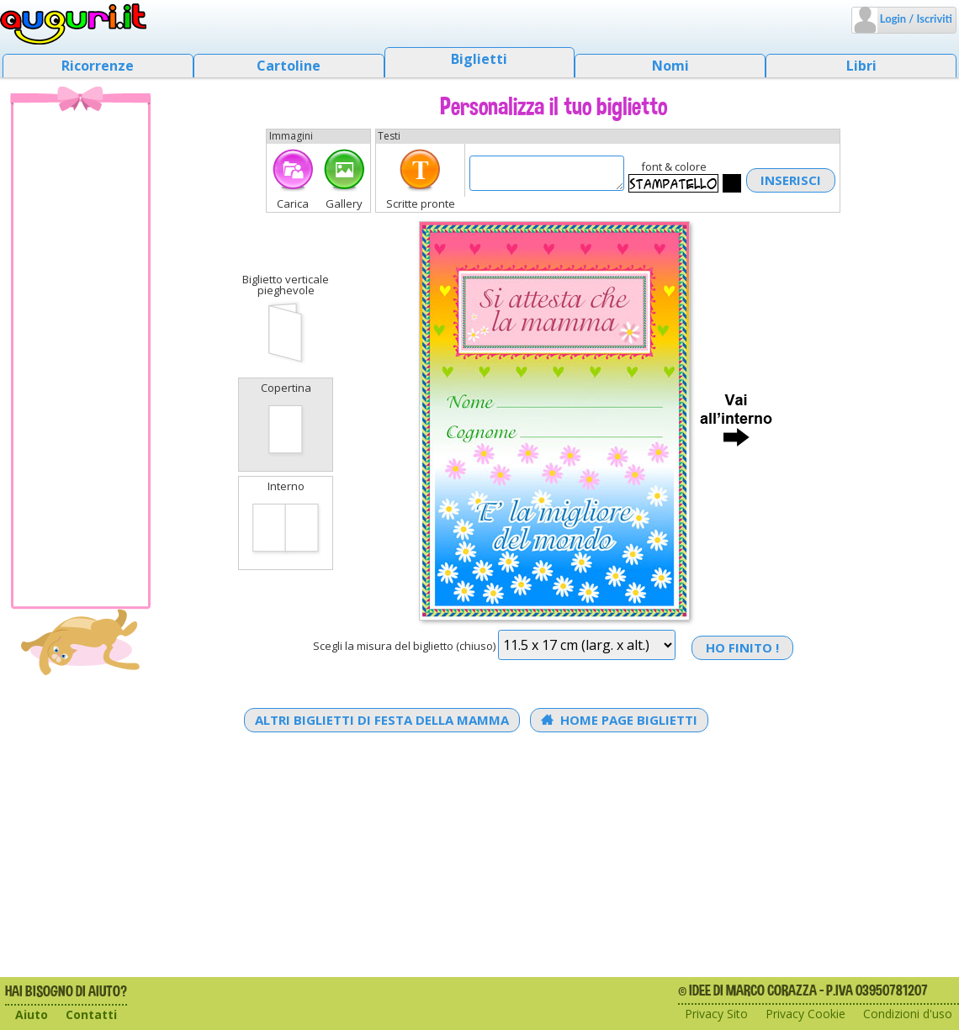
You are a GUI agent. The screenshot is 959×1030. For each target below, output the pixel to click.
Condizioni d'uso (907, 1014)
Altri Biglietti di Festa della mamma (382, 719)
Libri (861, 65)
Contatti (91, 1014)
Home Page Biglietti (619, 719)
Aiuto (31, 1014)
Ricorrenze (97, 65)
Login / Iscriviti (914, 18)
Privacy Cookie (805, 1014)
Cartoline (289, 65)
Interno (285, 520)
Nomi (670, 65)
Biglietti (479, 59)
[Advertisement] (80, 354)
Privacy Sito (716, 1014)
